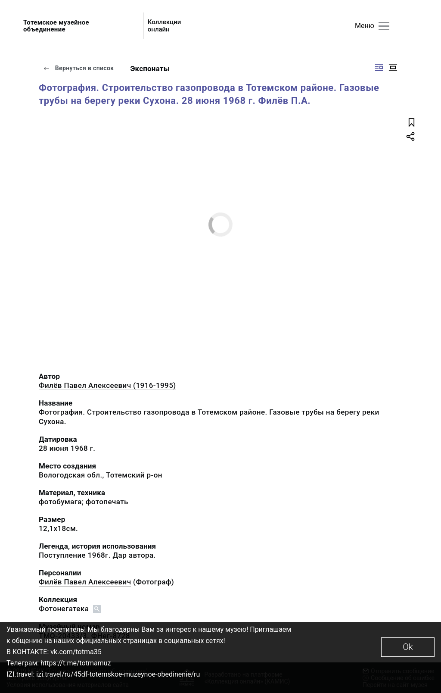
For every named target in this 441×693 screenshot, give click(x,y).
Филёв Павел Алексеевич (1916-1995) (107, 385)
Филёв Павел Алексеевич (85, 582)
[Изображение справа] (379, 67)
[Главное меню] (384, 26)
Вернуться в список (78, 68)
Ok (408, 647)
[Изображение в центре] (393, 67)
